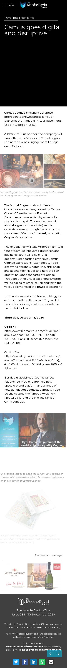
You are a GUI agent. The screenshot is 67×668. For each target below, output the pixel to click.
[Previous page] (50, 653)
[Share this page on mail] (51, 662)
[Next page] (58, 653)
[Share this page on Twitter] (16, 662)
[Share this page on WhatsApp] (42, 662)
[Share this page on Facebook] (25, 662)
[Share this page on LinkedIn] (33, 662)
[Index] (3, 5)
